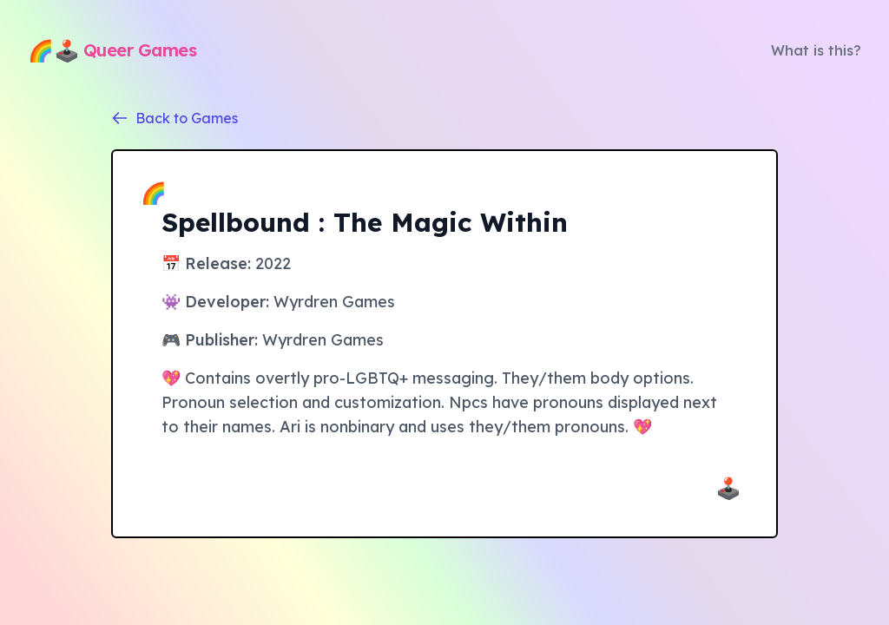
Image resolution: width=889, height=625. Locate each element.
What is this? (816, 50)
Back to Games (174, 118)
